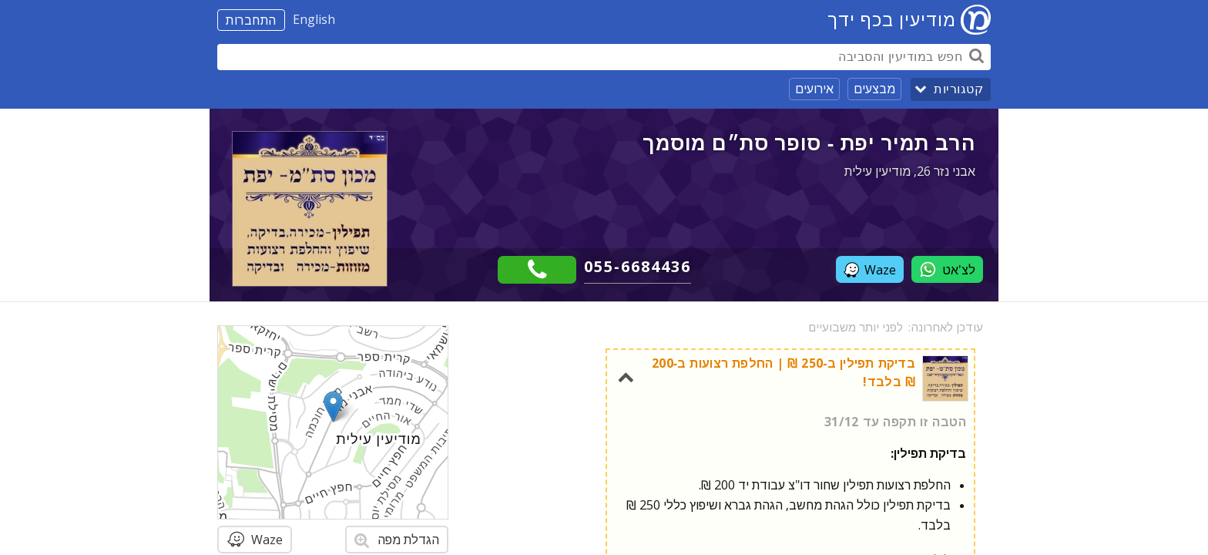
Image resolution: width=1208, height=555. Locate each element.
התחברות (251, 20)
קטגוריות (958, 89)
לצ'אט (947, 269)
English (314, 19)
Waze (870, 270)
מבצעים (874, 88)
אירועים (814, 88)
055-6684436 (637, 266)
